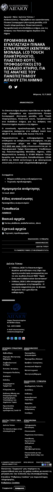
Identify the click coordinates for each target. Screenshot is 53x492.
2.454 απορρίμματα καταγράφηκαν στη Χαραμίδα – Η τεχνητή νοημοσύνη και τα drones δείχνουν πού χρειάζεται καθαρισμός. (29, 287)
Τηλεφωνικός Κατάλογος (30, 426)
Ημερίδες (28, 403)
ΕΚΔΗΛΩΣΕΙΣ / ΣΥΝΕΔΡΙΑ (38, 239)
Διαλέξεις (29, 390)
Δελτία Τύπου (9, 425)
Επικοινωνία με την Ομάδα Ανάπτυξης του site (34, 455)
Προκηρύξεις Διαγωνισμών (30, 354)
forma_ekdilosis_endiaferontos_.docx (23, 223)
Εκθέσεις (28, 394)
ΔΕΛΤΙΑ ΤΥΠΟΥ (42, 246)
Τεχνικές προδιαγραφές (17, 233)
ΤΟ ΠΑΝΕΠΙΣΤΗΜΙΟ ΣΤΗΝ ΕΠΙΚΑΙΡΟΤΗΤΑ (31, 250)
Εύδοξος (6, 380)
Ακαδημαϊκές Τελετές (34, 386)
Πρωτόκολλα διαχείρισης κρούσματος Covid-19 (12, 408)
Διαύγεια (7, 376)
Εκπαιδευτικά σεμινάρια (31, 398)
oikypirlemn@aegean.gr (36, 162)
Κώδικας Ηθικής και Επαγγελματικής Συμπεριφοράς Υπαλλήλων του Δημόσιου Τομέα (11, 397)
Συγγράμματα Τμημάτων (8, 385)
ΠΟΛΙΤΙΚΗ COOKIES (43, 462)
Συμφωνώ (7, 488)
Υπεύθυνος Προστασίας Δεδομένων (30, 440)
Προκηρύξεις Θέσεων (33, 359)
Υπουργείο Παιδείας (11, 372)
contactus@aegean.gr (16, 332)
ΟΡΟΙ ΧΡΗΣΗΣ (28, 462)
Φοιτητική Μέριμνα (33, 374)
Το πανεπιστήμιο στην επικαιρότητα (12, 430)
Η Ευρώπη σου (9, 389)
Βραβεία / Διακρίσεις (33, 363)
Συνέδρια (28, 413)
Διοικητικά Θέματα (33, 366)
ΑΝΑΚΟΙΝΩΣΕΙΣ (41, 242)
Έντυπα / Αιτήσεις (10, 369)
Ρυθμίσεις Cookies (10, 482)
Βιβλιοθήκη (8, 353)
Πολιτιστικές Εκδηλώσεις (30, 408)
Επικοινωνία (30, 431)
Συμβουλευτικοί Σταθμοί (10, 364)
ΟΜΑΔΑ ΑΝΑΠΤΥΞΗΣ (9, 464)
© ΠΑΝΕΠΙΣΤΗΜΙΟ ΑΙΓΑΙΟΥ (11, 462)
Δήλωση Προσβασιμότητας (32, 448)
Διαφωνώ (19, 488)
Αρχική (7, 17)
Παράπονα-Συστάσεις (34, 435)
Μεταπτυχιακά (31, 370)
